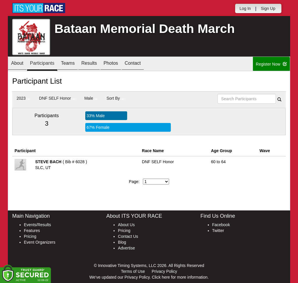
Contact (151, 64)
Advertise (126, 248)
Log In (245, 8)
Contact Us (128, 236)
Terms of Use (133, 271)
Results (101, 64)
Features (32, 230)
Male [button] (90, 98)
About (19, 64)
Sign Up (268, 8)
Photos (126, 64)
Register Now (271, 64)
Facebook (221, 224)
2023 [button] (23, 98)
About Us (126, 224)
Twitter (218, 230)
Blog (122, 242)
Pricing (30, 236)
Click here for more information (179, 277)
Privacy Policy (164, 271)
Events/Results (37, 224)
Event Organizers (39, 242)
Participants (47, 64)
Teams (77, 64)
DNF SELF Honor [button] (57, 98)
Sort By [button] (115, 98)
